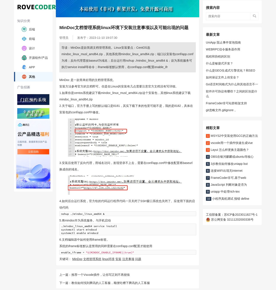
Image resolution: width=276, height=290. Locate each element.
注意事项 (128, 258)
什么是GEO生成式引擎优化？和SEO (230, 70)
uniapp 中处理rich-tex (223, 191)
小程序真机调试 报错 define (227, 198)
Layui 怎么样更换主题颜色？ (227, 149)
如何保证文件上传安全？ (222, 77)
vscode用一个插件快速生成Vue (229, 143)
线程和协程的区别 (218, 56)
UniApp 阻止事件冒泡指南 (223, 42)
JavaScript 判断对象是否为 (226, 184)
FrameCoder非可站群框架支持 (226, 103)
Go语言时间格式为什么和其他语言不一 (232, 84)
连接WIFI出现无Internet (224, 170)
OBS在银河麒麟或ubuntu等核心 (230, 156)
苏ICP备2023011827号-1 (241, 214)
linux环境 (108, 258)
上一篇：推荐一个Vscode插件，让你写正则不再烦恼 (94, 274)
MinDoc (77, 258)
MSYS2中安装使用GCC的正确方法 (232, 135)
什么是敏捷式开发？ (219, 63)
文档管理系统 (92, 258)
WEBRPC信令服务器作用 (223, 49)
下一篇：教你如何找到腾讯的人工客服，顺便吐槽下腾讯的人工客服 (104, 282)
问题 (138, 258)
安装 (118, 258)
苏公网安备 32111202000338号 (230, 219)
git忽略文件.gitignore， (221, 110)
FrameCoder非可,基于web (226, 177)
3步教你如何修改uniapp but (227, 163)
